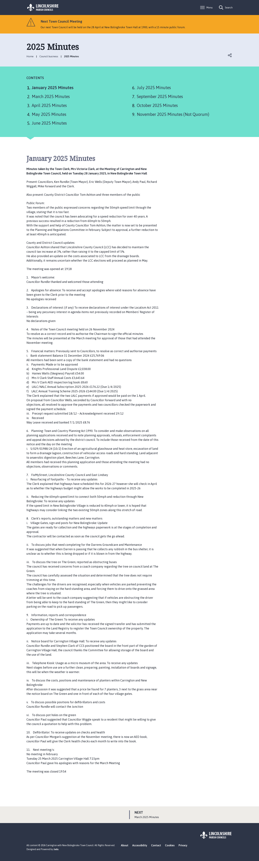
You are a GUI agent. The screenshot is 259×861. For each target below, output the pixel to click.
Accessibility (139, 845)
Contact (156, 845)
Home (30, 56)
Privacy (183, 845)
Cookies (170, 845)
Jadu (56, 849)
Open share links (230, 55)
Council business (48, 56)
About (124, 845)
